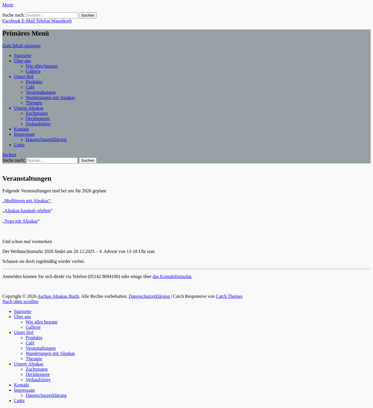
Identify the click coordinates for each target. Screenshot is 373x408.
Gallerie (33, 71)
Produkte (34, 81)
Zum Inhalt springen (21, 45)
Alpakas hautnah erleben (27, 210)
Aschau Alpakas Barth (58, 296)
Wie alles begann (42, 66)
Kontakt (21, 128)
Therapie (34, 102)
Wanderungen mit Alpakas (50, 97)
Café (30, 87)
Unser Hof (24, 76)
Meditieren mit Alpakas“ (28, 200)
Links (19, 144)
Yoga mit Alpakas (21, 221)
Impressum (24, 134)
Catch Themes (229, 296)
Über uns (22, 60)
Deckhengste (38, 118)
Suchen (9, 154)
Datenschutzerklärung (46, 139)
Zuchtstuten (37, 113)
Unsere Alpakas (28, 107)
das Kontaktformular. (172, 276)
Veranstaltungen (41, 92)
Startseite (22, 55)
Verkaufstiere (38, 123)
